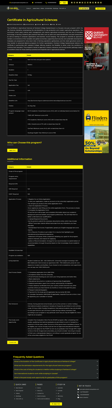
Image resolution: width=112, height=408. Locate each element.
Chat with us (62, 8)
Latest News (36, 8)
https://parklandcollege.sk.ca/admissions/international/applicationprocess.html (52, 100)
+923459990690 (51, 2)
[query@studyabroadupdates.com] (9, 2)
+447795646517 (38, 2)
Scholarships (48, 8)
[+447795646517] (32, 2)
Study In (28, 8)
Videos (42, 8)
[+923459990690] (46, 2)
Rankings (55, 8)
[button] (56, 404)
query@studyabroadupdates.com (20, 2)
